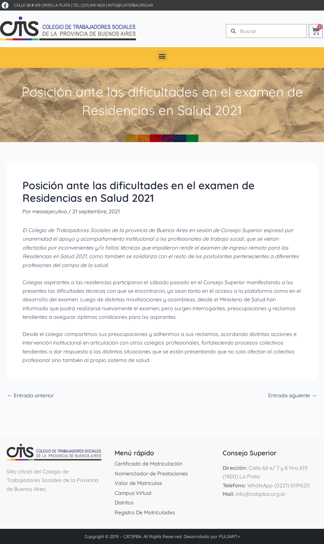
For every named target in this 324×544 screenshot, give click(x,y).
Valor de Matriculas (138, 483)
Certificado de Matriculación (148, 463)
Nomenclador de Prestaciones (152, 473)
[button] (162, 55)
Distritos (124, 502)
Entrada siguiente (292, 395)
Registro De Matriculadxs (145, 512)
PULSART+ (229, 536)
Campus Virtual (133, 493)
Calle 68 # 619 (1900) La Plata (42, 5)
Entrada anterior (30, 395)
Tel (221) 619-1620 (89, 5)
